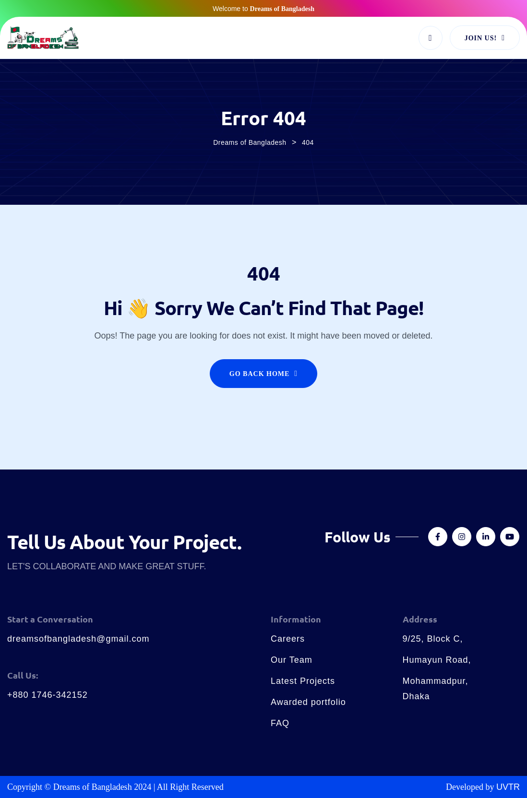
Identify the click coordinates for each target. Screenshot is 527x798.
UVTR (508, 787)
